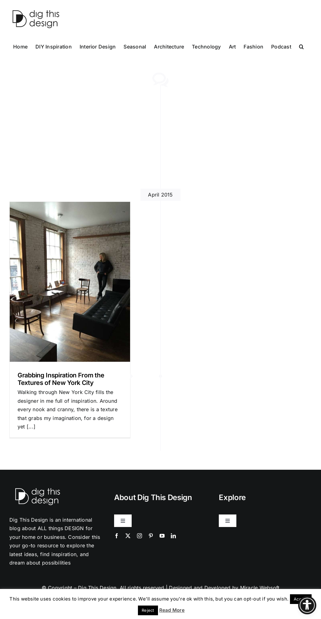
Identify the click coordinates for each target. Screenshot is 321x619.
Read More (172, 610)
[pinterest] (150, 535)
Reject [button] (148, 610)
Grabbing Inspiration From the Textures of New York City (61, 378)
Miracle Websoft (260, 588)
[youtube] (162, 535)
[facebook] (116, 535)
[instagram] (139, 535)
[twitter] (127, 535)
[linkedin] (173, 535)
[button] (301, 46)
